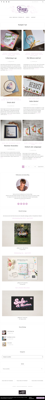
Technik (33, 144)
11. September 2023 (34, 104)
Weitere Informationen (31, 398)
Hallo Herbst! (33, 101)
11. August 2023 (33, 150)
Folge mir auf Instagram (37, 380)
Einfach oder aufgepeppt (33, 147)
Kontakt (33, 17)
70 (35, 166)
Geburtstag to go (11, 58)
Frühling (3, 99)
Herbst (33, 98)
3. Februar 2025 (11, 61)
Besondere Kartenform (13, 53)
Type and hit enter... (35, 1)
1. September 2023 (11, 149)
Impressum (30, 386)
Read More (10, 70)
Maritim (18, 54)
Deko (7, 143)
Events (27, 17)
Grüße (9, 54)
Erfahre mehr (22, 199)
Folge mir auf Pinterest (22, 380)
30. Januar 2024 (11, 105)
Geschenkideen (12, 143)
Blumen (26, 143)
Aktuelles (5, 53)
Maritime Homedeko (11, 146)
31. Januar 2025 (34, 61)
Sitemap (14, 386)
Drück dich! (11, 102)
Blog (11, 17)
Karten (13, 54)
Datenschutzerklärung (22, 386)
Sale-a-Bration (11, 55)
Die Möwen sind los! (34, 58)
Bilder (3, 143)
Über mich (15, 17)
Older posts (41, 166)
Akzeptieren (40, 397)
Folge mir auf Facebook (7, 380)
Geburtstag (5, 54)
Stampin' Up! (21, 17)
